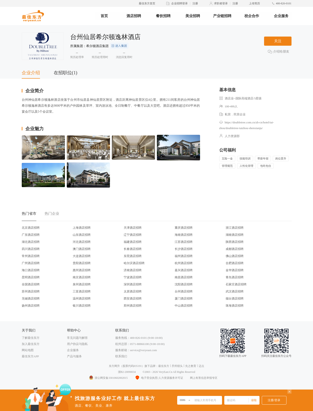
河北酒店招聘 (82, 242)
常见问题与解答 (77, 337)
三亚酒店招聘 (82, 291)
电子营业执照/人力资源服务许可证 (158, 377)
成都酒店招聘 (234, 249)
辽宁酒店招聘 (133, 234)
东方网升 (114, 366)
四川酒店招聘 (31, 249)
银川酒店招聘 (82, 305)
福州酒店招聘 (184, 256)
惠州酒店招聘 (82, 270)
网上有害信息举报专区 (203, 377)
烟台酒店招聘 (234, 298)
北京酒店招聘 (31, 227)
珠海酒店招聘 (234, 305)
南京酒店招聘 (82, 277)
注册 (195, 3)
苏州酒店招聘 (31, 291)
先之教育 (190, 366)
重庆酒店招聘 (184, 227)
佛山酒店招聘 (234, 256)
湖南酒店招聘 (234, 234)
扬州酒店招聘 (31, 305)
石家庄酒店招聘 (236, 284)
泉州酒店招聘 (82, 284)
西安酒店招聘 (133, 298)
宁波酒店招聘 (133, 277)
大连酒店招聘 (82, 256)
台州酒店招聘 (184, 291)
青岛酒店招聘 (234, 277)
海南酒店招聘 (184, 234)
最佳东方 (163, 366)
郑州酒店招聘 (133, 305)
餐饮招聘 (163, 16)
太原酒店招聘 (133, 291)
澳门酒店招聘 (82, 249)
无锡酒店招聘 (31, 298)
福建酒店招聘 (133, 242)
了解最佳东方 (31, 337)
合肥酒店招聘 (234, 263)
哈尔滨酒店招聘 (134, 263)
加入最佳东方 (31, 344)
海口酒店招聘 (31, 270)
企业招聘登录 (179, 3)
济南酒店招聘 (133, 270)
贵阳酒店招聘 (82, 263)
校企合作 (251, 16)
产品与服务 (74, 356)
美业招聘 (192, 16)
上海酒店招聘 (82, 227)
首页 (104, 16)
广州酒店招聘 (31, 263)
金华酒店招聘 (234, 270)
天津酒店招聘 (133, 227)
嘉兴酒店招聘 (184, 270)
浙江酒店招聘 (234, 227)
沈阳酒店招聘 (184, 284)
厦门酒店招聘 (184, 298)
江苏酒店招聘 (184, 242)
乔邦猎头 (177, 366)
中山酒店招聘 (184, 305)
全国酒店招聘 (31, 284)
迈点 (201, 366)
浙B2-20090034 (127, 372)
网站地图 (28, 350)
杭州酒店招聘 (184, 263)
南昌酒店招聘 (184, 277)
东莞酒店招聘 (133, 256)
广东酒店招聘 (31, 234)
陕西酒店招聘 (234, 242)
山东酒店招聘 (82, 234)
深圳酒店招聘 (133, 284)
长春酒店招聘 (133, 249)
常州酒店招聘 (31, 256)
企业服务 (281, 16)
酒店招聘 (133, 16)
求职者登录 (221, 3)
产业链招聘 (222, 16)
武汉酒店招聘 (234, 291)
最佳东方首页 (147, 3)
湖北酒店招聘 (31, 242)
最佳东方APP (30, 356)
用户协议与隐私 (77, 344)
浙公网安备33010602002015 (108, 377)
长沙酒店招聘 (184, 249)
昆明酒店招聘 (31, 277)
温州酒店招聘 (82, 298)
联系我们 (121, 356)
